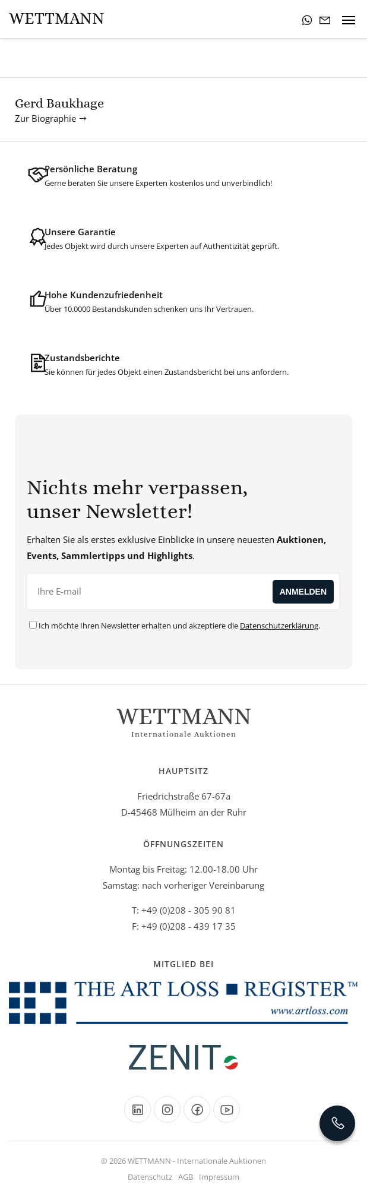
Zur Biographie (51, 118)
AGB (185, 1176)
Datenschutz (150, 1176)
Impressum (219, 1176)
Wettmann (57, 18)
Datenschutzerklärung (279, 625)
